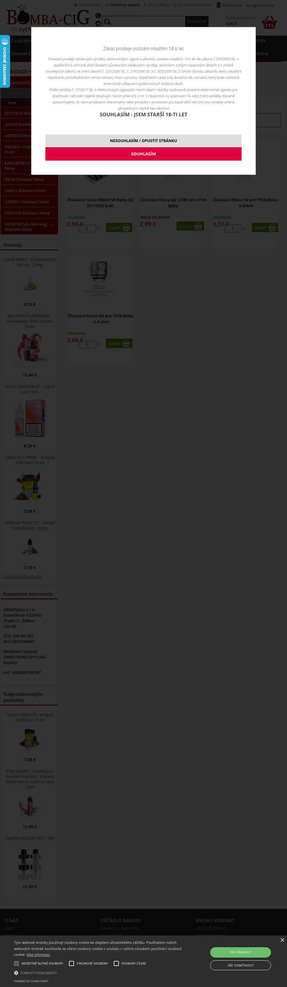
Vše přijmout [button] (240, 952)
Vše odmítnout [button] (241, 965)
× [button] (282, 940)
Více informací (38, 954)
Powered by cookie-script (31, 981)
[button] (98, 972)
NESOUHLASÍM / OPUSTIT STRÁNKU (143, 140)
